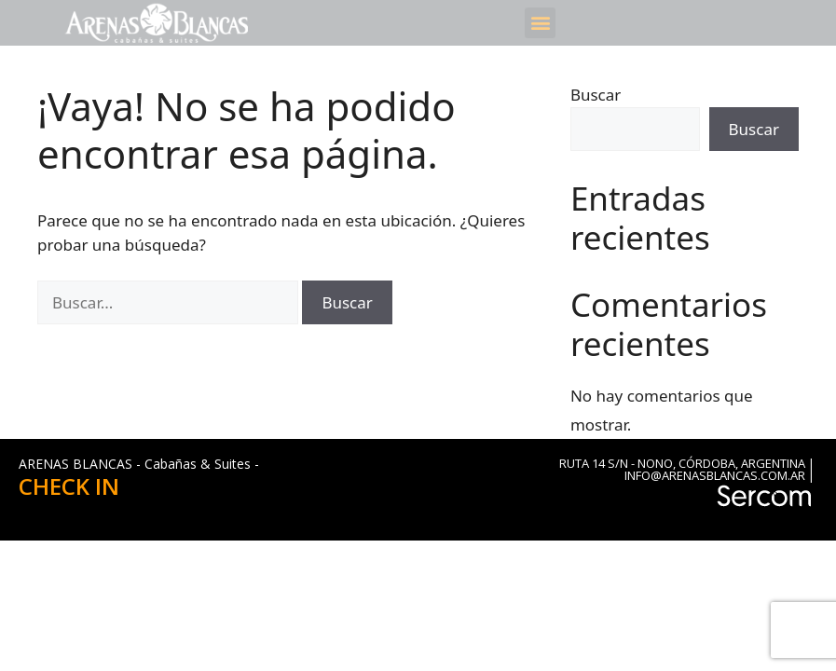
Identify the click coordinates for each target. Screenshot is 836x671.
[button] (540, 22)
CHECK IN (69, 486)
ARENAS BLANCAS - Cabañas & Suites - (139, 463)
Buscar (595, 94)
